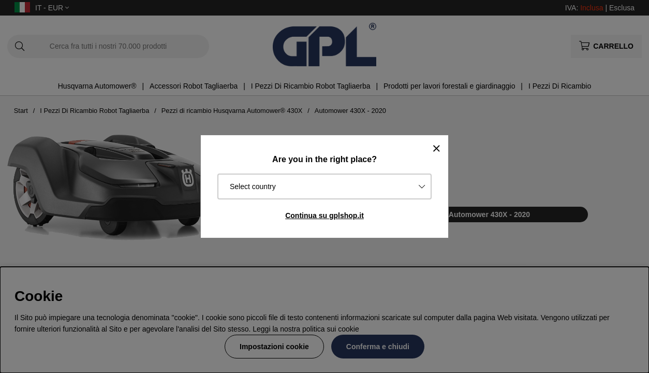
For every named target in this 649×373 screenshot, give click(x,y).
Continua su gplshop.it (324, 215)
